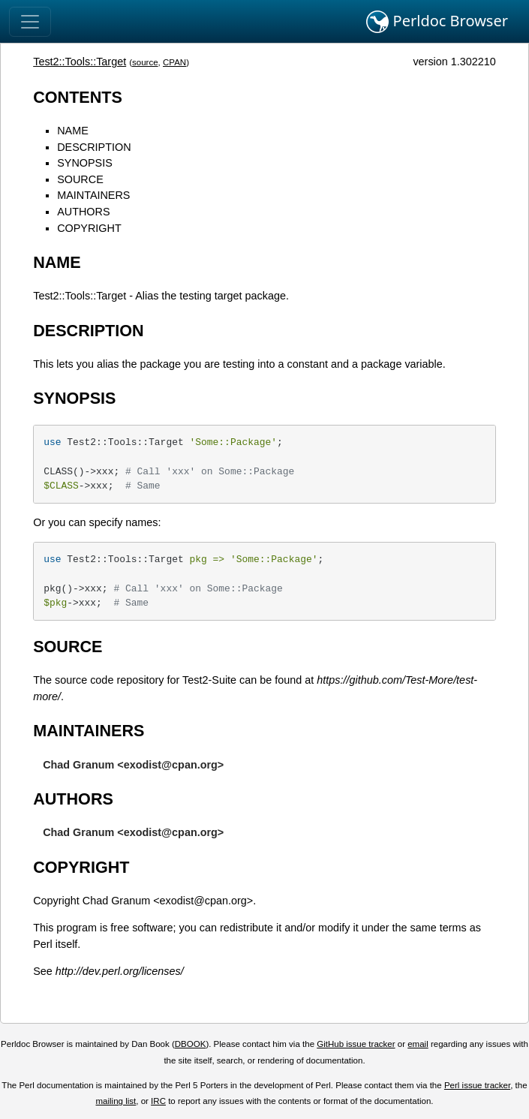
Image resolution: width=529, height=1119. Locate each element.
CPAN (174, 62)
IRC (158, 1100)
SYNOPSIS (85, 163)
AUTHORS (83, 212)
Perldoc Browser (437, 22)
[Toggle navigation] (30, 22)
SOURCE (80, 179)
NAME (73, 131)
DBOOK (190, 1043)
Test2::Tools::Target (79, 62)
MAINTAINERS (93, 195)
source (145, 62)
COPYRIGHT (89, 228)
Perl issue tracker (477, 1085)
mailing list (116, 1100)
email (417, 1043)
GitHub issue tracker (356, 1043)
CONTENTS (77, 97)
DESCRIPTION (94, 147)
